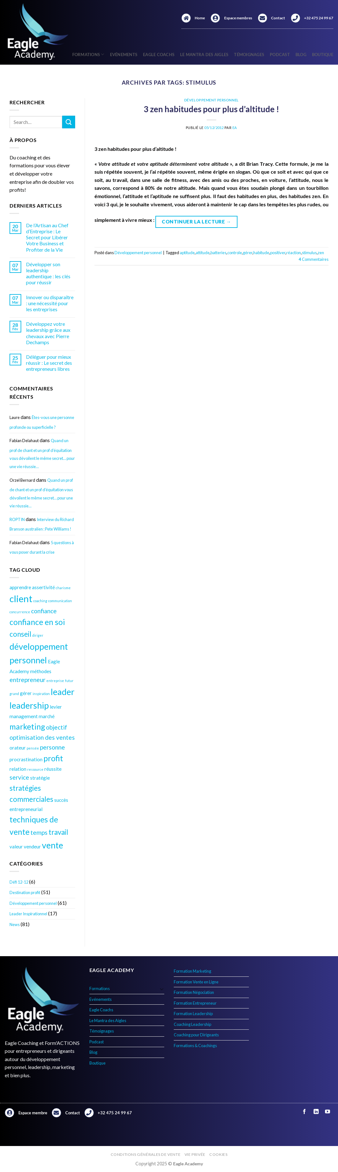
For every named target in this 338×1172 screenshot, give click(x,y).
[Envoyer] (68, 122)
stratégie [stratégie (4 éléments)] (40, 778)
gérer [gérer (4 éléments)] (26, 693)
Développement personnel (33, 903)
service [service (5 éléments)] (19, 777)
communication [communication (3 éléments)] (60, 601)
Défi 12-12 (19, 882)
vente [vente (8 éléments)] (52, 845)
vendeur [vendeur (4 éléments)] (32, 846)
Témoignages (249, 54)
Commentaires (313, 259)
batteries (218, 252)
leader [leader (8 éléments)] (63, 691)
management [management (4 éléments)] (24, 716)
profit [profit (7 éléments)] (53, 758)
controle (234, 252)
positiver (277, 252)
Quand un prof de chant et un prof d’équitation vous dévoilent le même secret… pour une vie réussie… (42, 453)
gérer (247, 252)
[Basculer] (161, 988)
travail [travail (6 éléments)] (58, 832)
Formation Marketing (192, 971)
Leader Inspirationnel (28, 913)
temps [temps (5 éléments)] (39, 832)
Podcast (280, 54)
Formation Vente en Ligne (196, 981)
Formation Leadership (193, 1013)
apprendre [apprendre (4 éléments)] (20, 587)
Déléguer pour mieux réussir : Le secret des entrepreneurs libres (49, 363)
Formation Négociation (194, 992)
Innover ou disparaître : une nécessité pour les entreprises (50, 303)
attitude (203, 252)
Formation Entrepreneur (195, 1003)
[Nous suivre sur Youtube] (327, 1111)
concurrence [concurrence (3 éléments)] (20, 612)
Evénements (124, 54)
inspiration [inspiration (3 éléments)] (41, 694)
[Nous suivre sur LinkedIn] (316, 1111)
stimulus (309, 252)
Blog (301, 54)
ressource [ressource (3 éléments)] (35, 769)
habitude (261, 252)
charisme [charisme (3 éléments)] (63, 588)
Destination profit (25, 892)
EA (234, 128)
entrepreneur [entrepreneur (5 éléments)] (27, 679)
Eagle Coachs (158, 54)
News (15, 924)
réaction (293, 252)
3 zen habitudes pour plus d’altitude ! (211, 109)
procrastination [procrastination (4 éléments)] (26, 759)
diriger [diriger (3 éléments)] (37, 635)
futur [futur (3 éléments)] (69, 681)
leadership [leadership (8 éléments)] (29, 705)
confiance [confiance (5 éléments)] (44, 611)
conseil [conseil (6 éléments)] (20, 634)
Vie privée (195, 1154)
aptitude (187, 252)
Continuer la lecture (196, 222)
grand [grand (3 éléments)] (14, 694)
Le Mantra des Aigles (204, 54)
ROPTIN (17, 519)
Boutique (322, 54)
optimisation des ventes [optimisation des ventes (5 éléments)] (42, 737)
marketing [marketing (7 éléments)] (27, 726)
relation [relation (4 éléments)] (18, 769)
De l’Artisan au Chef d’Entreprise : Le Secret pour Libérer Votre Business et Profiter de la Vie (47, 237)
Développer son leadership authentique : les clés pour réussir (48, 273)
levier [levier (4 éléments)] (56, 707)
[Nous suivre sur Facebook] (304, 1111)
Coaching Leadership (192, 1024)
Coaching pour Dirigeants (196, 1034)
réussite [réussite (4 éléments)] (53, 769)
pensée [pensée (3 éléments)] (33, 748)
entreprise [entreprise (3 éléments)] (55, 681)
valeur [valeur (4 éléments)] (16, 846)
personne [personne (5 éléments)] (52, 747)
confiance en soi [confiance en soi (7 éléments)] (37, 622)
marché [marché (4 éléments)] (47, 716)
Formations (99, 988)
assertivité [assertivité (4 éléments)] (43, 587)
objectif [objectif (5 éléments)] (56, 727)
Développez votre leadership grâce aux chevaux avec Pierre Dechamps (48, 333)
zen (321, 252)
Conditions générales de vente (146, 1154)
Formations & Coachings (195, 1045)
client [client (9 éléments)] (21, 598)
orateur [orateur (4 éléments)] (18, 747)
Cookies (218, 1154)
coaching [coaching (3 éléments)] (40, 601)
